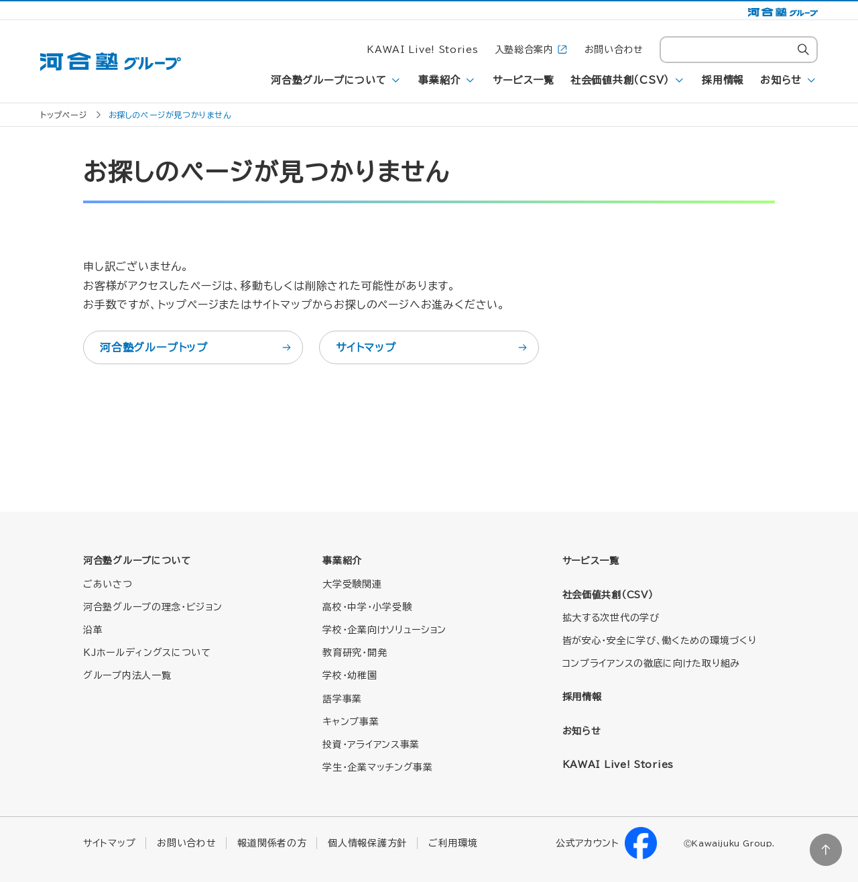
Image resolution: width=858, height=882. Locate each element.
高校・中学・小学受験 (367, 607)
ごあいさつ (108, 584)
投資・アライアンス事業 (371, 744)
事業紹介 (439, 80)
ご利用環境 (453, 843)
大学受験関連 (351, 584)
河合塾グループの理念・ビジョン (153, 607)
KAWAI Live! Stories (422, 49)
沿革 (93, 630)
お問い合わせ (614, 49)
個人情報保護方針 (367, 843)
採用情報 (723, 80)
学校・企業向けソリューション (384, 630)
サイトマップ (432, 347)
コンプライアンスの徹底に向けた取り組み (651, 663)
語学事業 (342, 699)
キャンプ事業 (350, 721)
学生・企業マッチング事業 (377, 767)
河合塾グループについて (328, 80)
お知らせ (781, 80)
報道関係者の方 (271, 843)
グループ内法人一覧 (127, 675)
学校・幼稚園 (349, 675)
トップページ (63, 115)
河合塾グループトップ (196, 347)
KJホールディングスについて (147, 652)
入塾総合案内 (531, 50)
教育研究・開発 (354, 652)
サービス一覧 (523, 80)
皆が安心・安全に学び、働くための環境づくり (659, 640)
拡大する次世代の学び (611, 617)
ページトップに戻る (826, 850)
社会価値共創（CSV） (620, 80)
